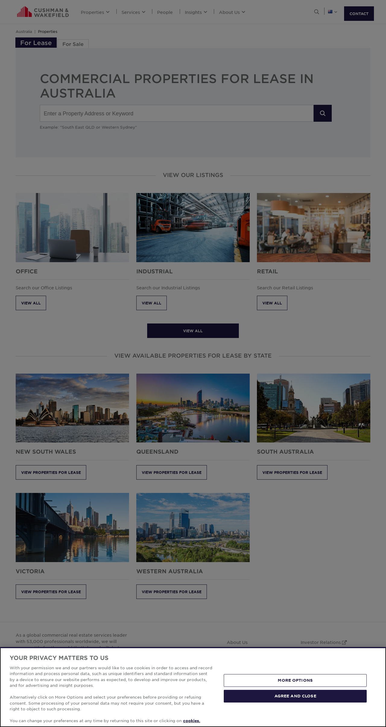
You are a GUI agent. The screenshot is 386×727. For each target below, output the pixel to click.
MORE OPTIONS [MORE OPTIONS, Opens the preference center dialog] (295, 680)
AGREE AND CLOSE (295, 695)
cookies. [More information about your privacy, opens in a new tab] (191, 720)
